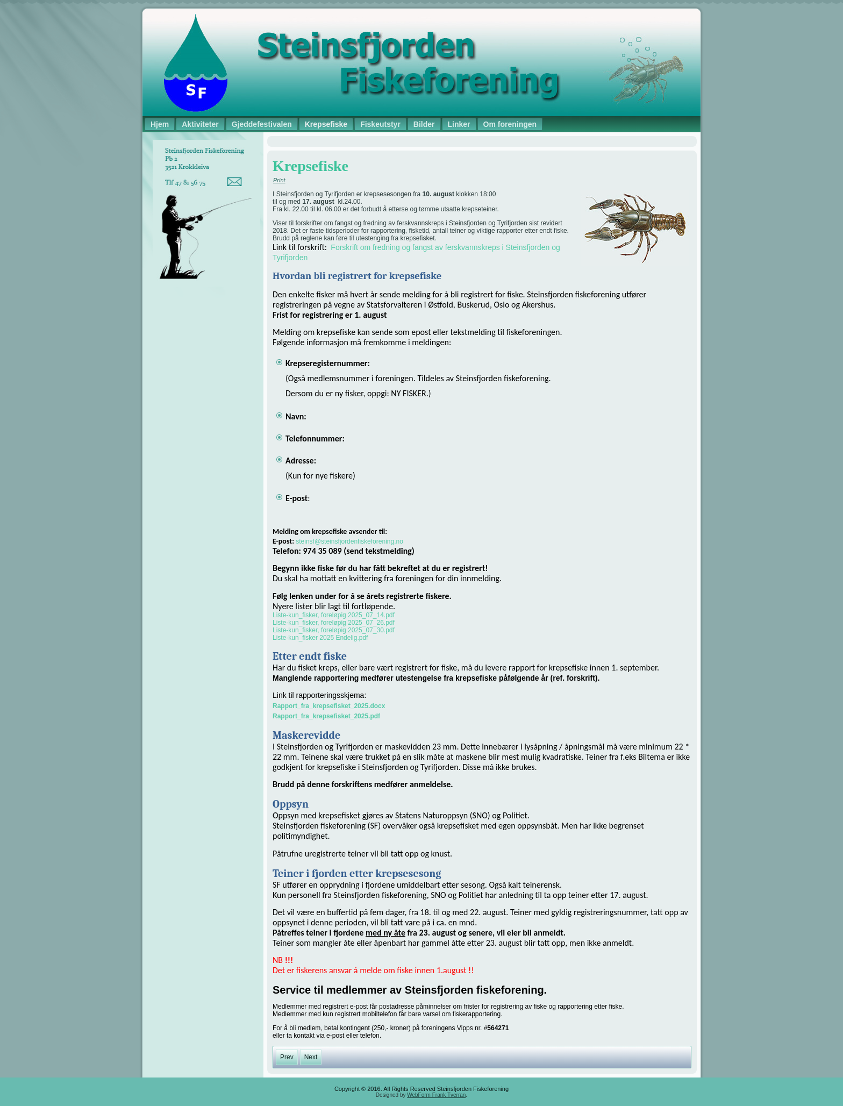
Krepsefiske (326, 124)
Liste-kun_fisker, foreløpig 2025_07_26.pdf (334, 622)
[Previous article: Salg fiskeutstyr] (287, 1057)
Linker (459, 124)
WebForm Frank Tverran (436, 1095)
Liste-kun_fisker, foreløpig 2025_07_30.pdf (334, 630)
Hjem (160, 124)
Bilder (424, 124)
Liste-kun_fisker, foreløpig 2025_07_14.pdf (334, 615)
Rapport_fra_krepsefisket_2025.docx (329, 706)
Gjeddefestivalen (262, 124)
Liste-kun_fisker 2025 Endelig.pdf (320, 637)
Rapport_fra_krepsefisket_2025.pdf (326, 716)
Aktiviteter (200, 124)
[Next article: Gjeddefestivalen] (311, 1057)
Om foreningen (510, 124)
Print (279, 180)
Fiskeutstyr (380, 124)
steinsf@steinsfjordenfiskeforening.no (349, 541)
